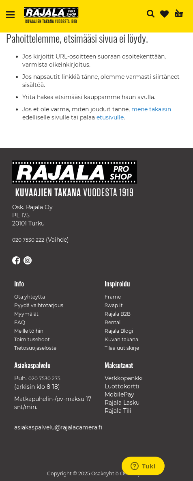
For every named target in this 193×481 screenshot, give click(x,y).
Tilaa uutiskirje (122, 348)
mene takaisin (151, 109)
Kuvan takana (121, 339)
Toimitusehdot (32, 339)
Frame (113, 297)
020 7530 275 (44, 378)
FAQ (19, 322)
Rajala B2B (118, 314)
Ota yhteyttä (29, 297)
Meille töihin (28, 331)
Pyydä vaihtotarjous (38, 305)
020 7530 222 (28, 240)
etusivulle (110, 117)
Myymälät (26, 314)
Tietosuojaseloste (35, 348)
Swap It (114, 305)
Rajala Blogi (119, 331)
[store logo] (54, 16)
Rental (112, 322)
